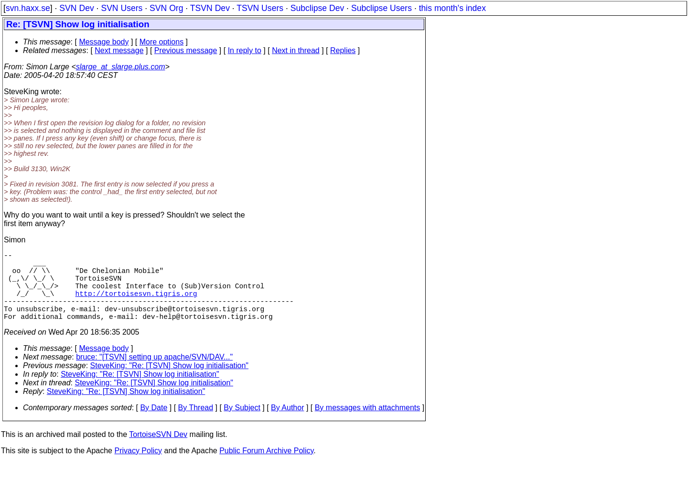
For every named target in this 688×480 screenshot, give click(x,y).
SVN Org (166, 8)
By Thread (196, 425)
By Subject (242, 425)
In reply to (244, 50)
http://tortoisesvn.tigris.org (136, 304)
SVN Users (121, 8)
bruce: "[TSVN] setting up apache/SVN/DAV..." (154, 374)
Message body (104, 42)
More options (162, 42)
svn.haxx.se (28, 8)
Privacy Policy (138, 468)
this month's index (452, 8)
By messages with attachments (367, 425)
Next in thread (296, 50)
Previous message (185, 50)
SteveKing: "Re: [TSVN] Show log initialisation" (169, 383)
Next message (119, 50)
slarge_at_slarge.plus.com (120, 67)
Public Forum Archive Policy (266, 468)
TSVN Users (259, 8)
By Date (153, 425)
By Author (287, 425)
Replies (342, 50)
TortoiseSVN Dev (158, 451)
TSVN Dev (210, 8)
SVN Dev (76, 8)
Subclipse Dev (317, 8)
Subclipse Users (381, 8)
